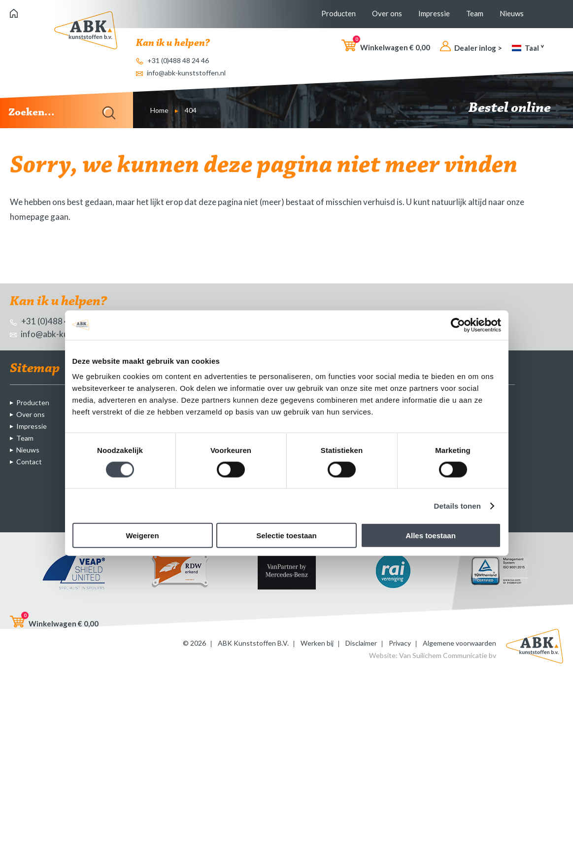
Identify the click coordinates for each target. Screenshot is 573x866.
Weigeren (142, 535)
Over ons (387, 13)
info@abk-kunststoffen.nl (181, 73)
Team (474, 13)
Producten (338, 13)
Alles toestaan (430, 535)
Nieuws (512, 13)
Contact (29, 461)
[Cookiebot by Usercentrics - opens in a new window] (458, 324)
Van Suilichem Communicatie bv (447, 655)
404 (191, 110)
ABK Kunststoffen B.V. (253, 643)
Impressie (434, 13)
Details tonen (457, 505)
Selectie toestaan (286, 535)
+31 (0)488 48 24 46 (172, 60)
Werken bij (317, 643)
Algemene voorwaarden (459, 643)
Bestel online (516, 108)
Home (159, 110)
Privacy (400, 643)
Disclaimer (361, 643)
